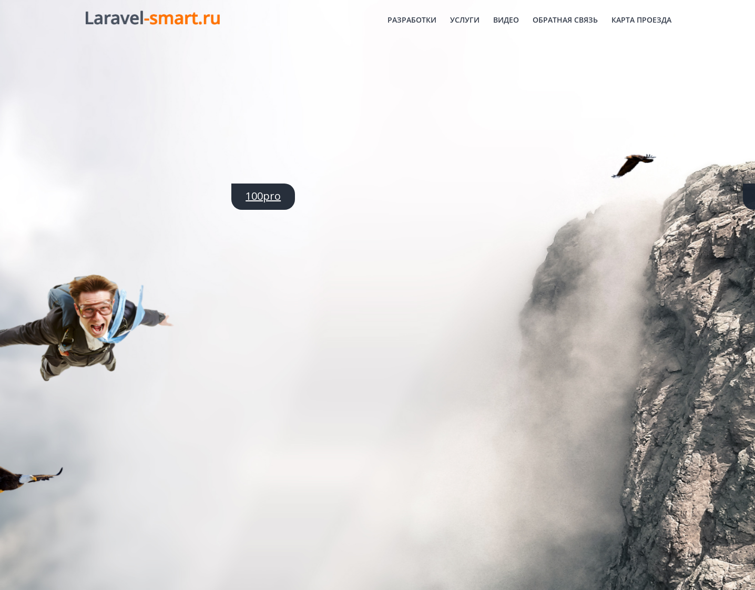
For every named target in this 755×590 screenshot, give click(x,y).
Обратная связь (565, 20)
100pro (263, 196)
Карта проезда (641, 20)
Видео (506, 20)
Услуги (464, 20)
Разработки (411, 20)
